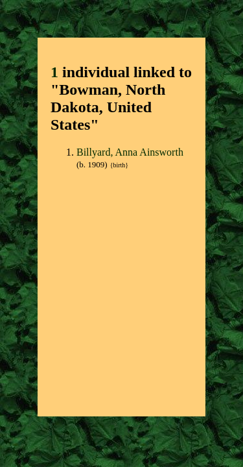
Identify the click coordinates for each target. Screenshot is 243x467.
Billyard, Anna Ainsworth (129, 152)
